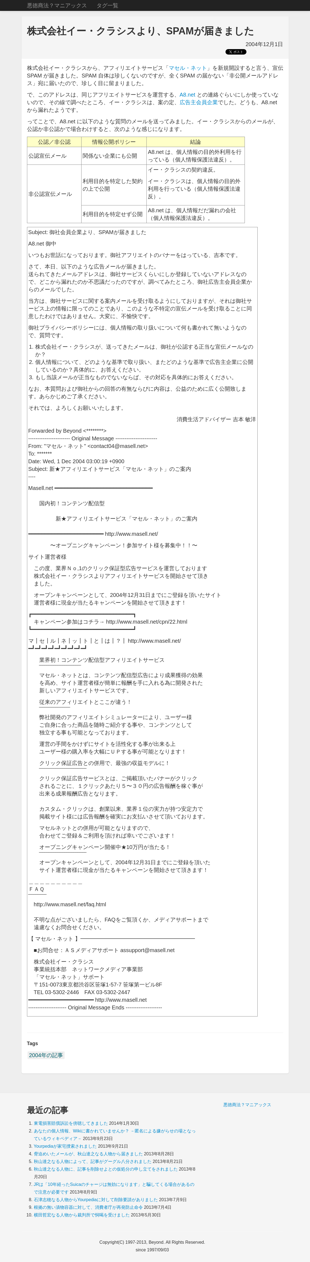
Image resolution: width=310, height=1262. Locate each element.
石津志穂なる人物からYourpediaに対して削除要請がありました (96, 1199)
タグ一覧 (107, 5)
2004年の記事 (46, 1055)
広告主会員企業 (199, 102)
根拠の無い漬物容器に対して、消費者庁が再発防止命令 (88, 1207)
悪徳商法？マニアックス (57, 5)
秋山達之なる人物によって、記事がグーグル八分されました (93, 1161)
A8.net (187, 95)
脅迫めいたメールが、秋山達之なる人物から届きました (88, 1154)
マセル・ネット (188, 68)
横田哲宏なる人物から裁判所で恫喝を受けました (82, 1215)
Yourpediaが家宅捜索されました (65, 1146)
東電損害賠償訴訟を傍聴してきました (71, 1123)
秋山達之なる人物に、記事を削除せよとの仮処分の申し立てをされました (106, 1169)
